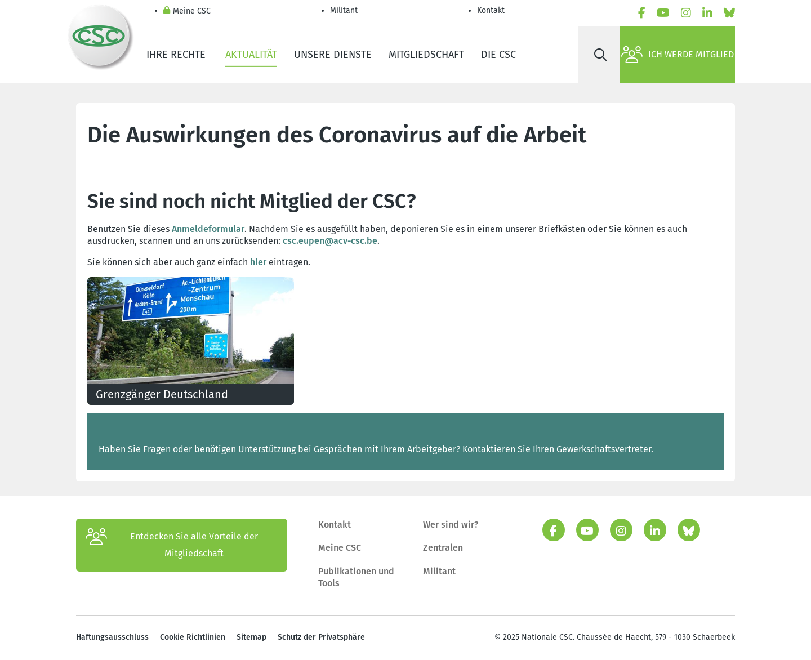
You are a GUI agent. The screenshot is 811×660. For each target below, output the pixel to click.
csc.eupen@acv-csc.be (330, 240)
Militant (344, 10)
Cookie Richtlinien (192, 637)
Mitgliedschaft (426, 54)
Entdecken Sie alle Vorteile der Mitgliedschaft (172, 545)
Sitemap (251, 637)
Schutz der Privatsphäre (321, 637)
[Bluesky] (729, 13)
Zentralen (443, 547)
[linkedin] (707, 13)
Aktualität (251, 54)
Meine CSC (187, 11)
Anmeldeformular (208, 229)
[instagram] (686, 13)
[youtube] (663, 13)
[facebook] (641, 13)
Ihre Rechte (177, 54)
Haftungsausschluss (112, 637)
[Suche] (600, 54)
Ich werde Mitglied (677, 54)
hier (258, 262)
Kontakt (492, 10)
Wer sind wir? (451, 524)
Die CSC (498, 54)
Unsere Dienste (333, 54)
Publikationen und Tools (356, 577)
